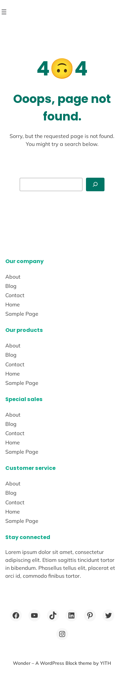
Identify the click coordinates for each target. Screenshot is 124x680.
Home (12, 304)
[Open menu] (4, 12)
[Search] (95, 184)
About (13, 276)
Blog (11, 286)
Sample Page (21, 313)
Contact (14, 295)
